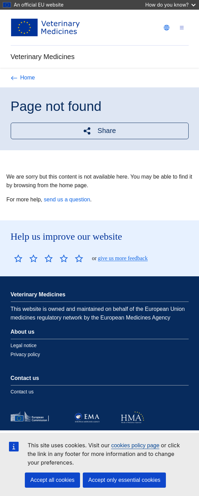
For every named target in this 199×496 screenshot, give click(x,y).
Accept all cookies (52, 480)
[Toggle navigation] (182, 27)
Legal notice (24, 345)
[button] (100, 131)
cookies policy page (135, 445)
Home (23, 77)
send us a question (67, 199)
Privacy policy (25, 354)
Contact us (22, 391)
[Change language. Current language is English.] (166, 27)
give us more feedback (123, 258)
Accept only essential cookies (124, 480)
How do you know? (170, 5)
